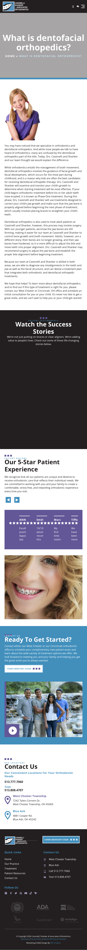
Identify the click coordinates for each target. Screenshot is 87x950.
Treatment (11, 868)
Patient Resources (15, 873)
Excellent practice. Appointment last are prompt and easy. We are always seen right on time (22, 534)
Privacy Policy (36, 939)
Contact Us (11, 878)
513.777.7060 (16, 781)
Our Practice (12, 864)
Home (10, 56)
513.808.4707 (16, 790)
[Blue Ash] (8, 815)
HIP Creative (55, 943)
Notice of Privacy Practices (54, 939)
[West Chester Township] (8, 800)
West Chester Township (29, 796)
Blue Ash (19, 811)
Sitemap (24, 939)
